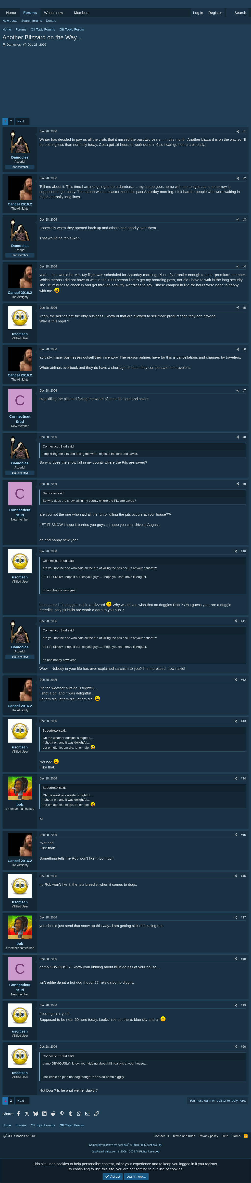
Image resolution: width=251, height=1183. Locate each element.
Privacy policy (208, 1136)
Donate (51, 20)
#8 (244, 437)
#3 (244, 219)
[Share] (238, 131)
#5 (244, 307)
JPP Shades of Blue (19, 1136)
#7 (244, 390)
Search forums (31, 20)
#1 (244, 131)
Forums (30, 13)
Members (81, 13)
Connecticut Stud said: (59, 446)
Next (20, 121)
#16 (243, 876)
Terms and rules (184, 1136)
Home (11, 13)
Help (225, 1136)
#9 (244, 484)
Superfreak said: (54, 730)
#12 (243, 680)
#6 (244, 349)
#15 (243, 835)
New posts (9, 20)
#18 (243, 959)
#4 (244, 266)
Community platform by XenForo (125, 1144)
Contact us (161, 1136)
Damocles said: (53, 493)
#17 (243, 917)
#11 (243, 621)
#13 (243, 721)
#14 (243, 778)
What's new (53, 13)
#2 (244, 178)
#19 (243, 1005)
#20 (243, 1046)
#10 (243, 551)
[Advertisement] (125, 83)
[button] (66, 12)
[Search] (237, 12)
